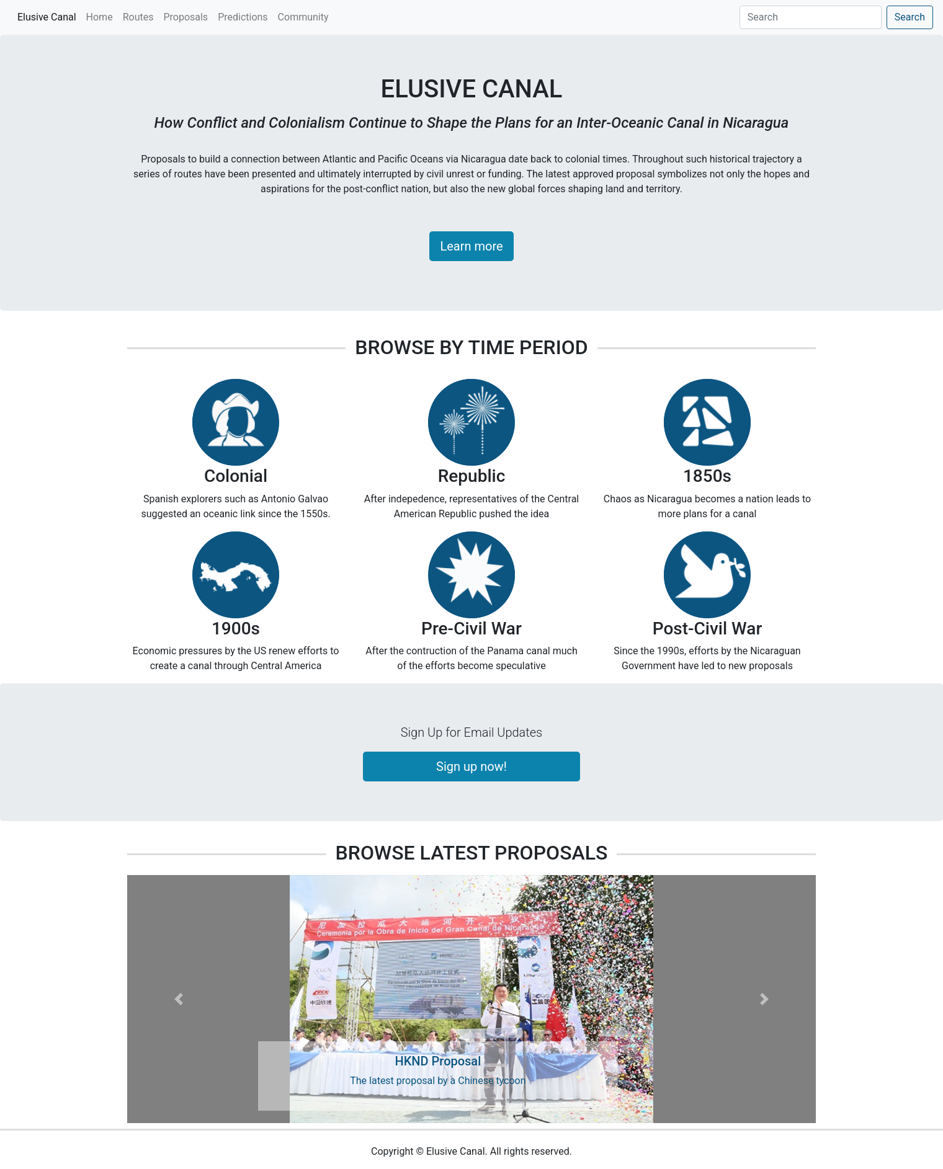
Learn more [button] (471, 246)
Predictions (242, 17)
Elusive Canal (49, 16)
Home (99, 17)
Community (303, 17)
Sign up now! (471, 766)
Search (910, 17)
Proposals (185, 17)
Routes (138, 17)
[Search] (811, 17)
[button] (179, 999)
